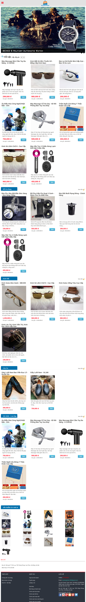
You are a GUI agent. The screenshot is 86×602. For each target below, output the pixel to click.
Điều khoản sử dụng (7, 580)
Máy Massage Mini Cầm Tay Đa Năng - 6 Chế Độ (14, 62)
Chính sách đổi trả (33, 594)
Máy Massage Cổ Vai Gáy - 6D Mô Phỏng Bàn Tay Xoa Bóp (43, 105)
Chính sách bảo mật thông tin (36, 599)
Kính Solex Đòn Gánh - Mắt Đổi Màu (14, 284)
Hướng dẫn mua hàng (7, 577)
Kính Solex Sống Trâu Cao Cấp (71, 283)
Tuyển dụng (32, 580)
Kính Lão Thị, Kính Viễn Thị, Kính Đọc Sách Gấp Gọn (15, 325)
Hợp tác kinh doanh (34, 577)
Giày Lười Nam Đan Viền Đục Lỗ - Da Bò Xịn (15, 373)
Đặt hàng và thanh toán (35, 589)
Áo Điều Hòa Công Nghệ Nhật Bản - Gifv (13, 105)
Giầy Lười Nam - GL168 (39, 372)
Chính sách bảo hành (34, 591)
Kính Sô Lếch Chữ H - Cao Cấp (14, 146)
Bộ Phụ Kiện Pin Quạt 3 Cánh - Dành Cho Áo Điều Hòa (42, 194)
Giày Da (5, 368)
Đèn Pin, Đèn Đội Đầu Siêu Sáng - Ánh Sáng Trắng (14, 194)
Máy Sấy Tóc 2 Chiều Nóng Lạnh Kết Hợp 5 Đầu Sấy (43, 147)
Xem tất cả (81, 189)
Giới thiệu (31, 586)
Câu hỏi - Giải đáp (6, 582)
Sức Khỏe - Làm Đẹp (9, 416)
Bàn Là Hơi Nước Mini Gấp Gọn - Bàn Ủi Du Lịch (71, 62)
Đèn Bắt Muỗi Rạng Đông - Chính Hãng (72, 194)
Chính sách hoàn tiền (34, 596)
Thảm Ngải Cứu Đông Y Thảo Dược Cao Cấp (70, 105)
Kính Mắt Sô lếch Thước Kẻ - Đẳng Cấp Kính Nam (41, 62)
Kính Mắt (6, 278)
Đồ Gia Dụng (7, 189)
